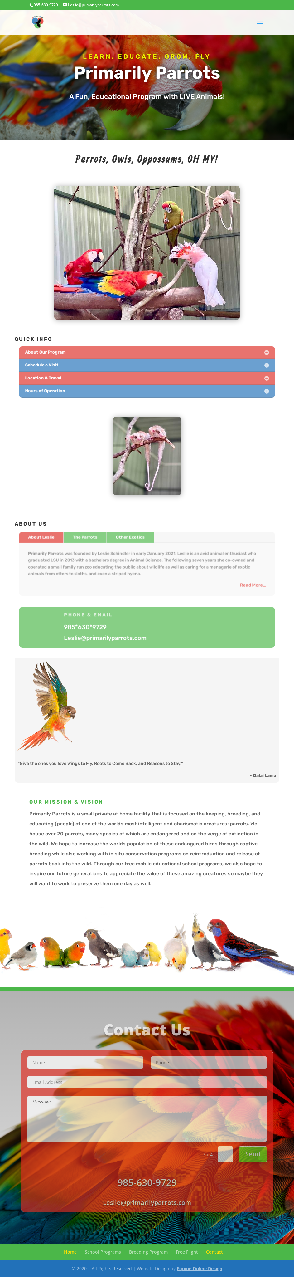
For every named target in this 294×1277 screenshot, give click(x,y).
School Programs (103, 1252)
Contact (214, 1252)
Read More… (246, 583)
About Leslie (48, 539)
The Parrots (89, 539)
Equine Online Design (199, 1268)
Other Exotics (131, 539)
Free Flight (187, 1252)
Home (70, 1252)
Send (252, 1154)
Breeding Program (148, 1252)
